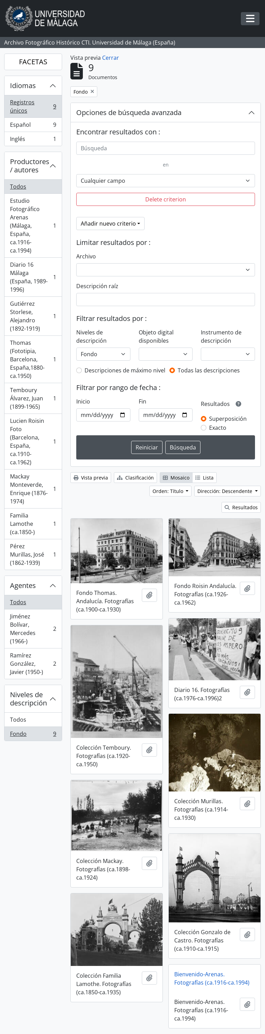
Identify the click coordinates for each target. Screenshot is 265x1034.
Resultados (241, 507)
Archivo (86, 256)
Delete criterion (165, 199)
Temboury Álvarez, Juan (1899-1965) (33, 398)
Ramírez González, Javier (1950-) (33, 664)
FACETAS (33, 61)
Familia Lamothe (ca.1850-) (33, 524)
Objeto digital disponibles (156, 336)
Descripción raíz (97, 286)
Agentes (23, 585)
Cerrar (110, 57)
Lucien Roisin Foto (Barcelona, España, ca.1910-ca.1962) (33, 441)
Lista (204, 477)
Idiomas (23, 85)
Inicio (83, 401)
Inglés (33, 140)
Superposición (228, 419)
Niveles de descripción (28, 699)
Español (33, 126)
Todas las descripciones (209, 370)
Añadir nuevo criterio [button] (108, 223)
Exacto (217, 427)
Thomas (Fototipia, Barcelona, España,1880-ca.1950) (33, 359)
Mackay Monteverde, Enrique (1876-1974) (33, 489)
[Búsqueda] (165, 148)
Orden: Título (169, 491)
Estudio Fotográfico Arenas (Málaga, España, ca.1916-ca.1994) (33, 225)
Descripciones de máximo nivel (125, 370)
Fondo (33, 735)
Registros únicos (33, 106)
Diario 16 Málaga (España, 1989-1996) (33, 277)
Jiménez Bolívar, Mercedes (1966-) (33, 629)
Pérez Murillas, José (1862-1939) (33, 554)
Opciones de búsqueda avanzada (128, 112)
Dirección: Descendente (225, 491)
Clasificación (135, 477)
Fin (142, 401)
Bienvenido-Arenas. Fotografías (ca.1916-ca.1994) (211, 978)
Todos (18, 186)
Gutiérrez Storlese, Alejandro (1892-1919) (33, 316)
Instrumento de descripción (221, 336)
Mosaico (176, 477)
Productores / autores (29, 165)
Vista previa (90, 477)
